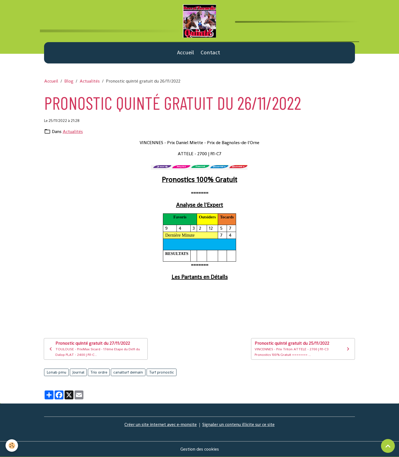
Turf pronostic (161, 372)
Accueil (185, 52)
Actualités (90, 81)
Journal (78, 372)
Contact (210, 52)
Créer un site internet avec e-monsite (160, 424)
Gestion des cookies (199, 449)
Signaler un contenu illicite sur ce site (238, 424)
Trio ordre (98, 372)
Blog (68, 81)
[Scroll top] (388, 446)
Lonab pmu (56, 372)
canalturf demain (128, 372)
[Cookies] (12, 445)
